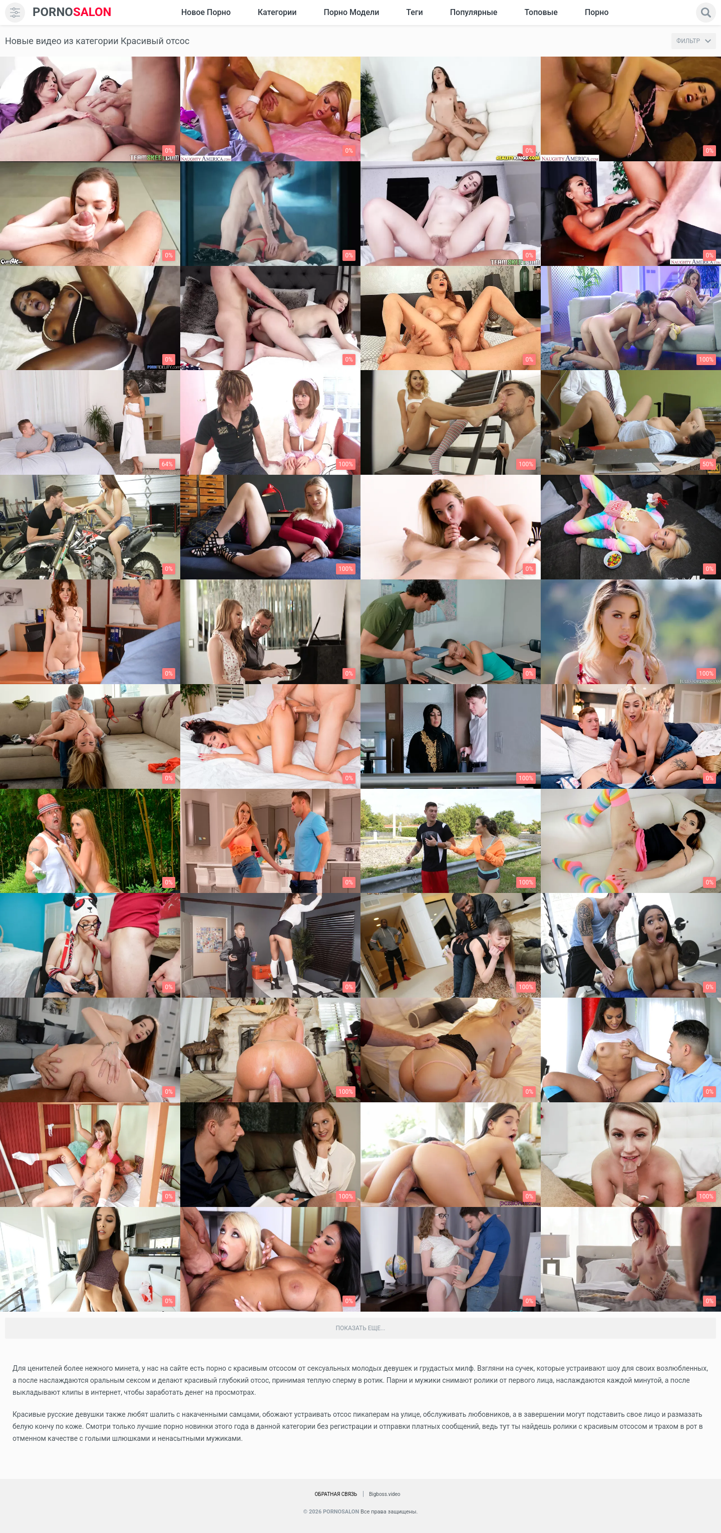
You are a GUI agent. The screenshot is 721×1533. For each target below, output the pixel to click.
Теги (414, 12)
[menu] (15, 13)
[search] (706, 13)
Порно (597, 12)
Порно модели (351, 12)
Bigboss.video (384, 1494)
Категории (277, 12)
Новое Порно (206, 12)
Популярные (474, 12)
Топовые (540, 12)
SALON (72, 12)
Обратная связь (335, 1494)
